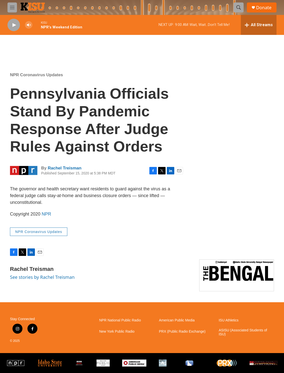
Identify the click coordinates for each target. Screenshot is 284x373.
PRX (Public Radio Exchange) (182, 331)
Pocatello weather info (79, 47)
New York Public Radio (117, 331)
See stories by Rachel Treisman (42, 277)
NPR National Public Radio (120, 320)
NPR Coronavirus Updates (36, 75)
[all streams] (259, 25)
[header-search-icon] (239, 7)
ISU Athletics (228, 320)
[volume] (28, 25)
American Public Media (176, 320)
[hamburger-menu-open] (12, 7)
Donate (264, 7)
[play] (14, 25)
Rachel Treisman (64, 168)
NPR (46, 214)
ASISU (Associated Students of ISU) (243, 332)
